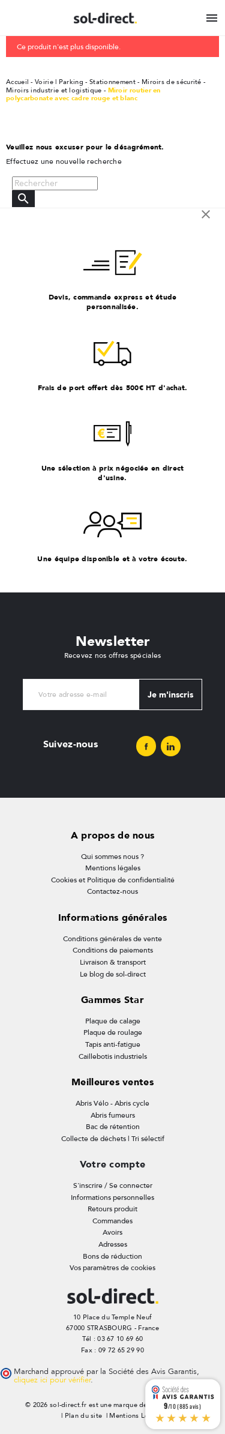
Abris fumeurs (113, 1115)
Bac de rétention (113, 1126)
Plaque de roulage (112, 1032)
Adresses (112, 1244)
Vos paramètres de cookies (112, 1268)
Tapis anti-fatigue (112, 1044)
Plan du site (83, 1416)
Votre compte (112, 1164)
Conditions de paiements (113, 950)
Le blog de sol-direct (113, 974)
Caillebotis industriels (113, 1056)
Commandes (112, 1221)
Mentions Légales (137, 1416)
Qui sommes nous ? (112, 856)
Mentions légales (112, 868)
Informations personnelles (112, 1197)
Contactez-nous (112, 891)
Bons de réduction (112, 1256)
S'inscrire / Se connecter (112, 1185)
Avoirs (112, 1232)
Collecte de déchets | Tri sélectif (112, 1138)
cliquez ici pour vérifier (52, 1380)
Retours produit (112, 1209)
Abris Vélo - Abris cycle (112, 1103)
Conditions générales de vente (112, 939)
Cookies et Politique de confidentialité (113, 880)
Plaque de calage (112, 1021)
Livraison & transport (113, 962)
